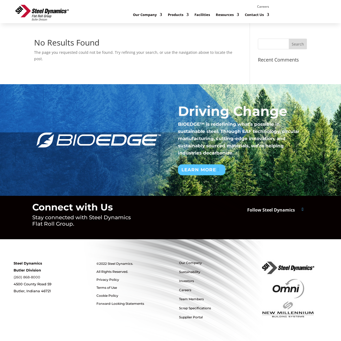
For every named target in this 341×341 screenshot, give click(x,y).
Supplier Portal (191, 317)
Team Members (191, 299)
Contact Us (254, 15)
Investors (186, 281)
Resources (225, 15)
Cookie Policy (107, 296)
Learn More (198, 169)
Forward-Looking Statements (120, 304)
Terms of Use (106, 288)
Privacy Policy (107, 280)
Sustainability (189, 272)
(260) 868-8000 (27, 277)
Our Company (145, 15)
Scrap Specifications (195, 308)
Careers (263, 7)
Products (175, 15)
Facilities (202, 15)
